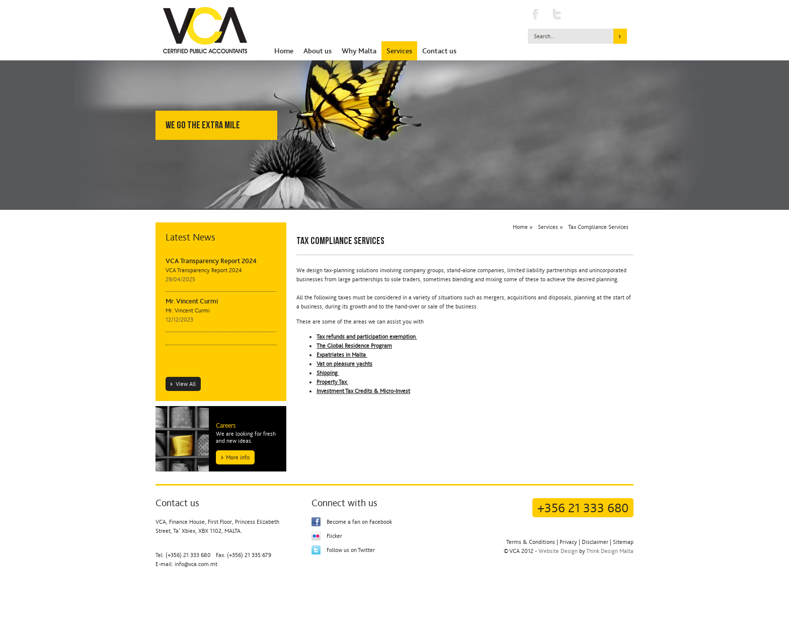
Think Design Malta (610, 550)
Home (283, 50)
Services (399, 50)
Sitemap (623, 541)
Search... (544, 36)
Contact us (439, 50)
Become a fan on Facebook (359, 521)
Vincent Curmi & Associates (205, 30)
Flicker (334, 535)
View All (186, 383)
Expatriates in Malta (342, 354)
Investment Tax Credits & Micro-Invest (363, 390)
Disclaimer (595, 541)
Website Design (558, 550)
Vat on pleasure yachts (344, 363)
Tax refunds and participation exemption (367, 336)
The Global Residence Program (354, 345)
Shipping (328, 372)
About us (317, 50)
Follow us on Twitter (351, 549)
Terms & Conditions (530, 541)
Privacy (568, 541)
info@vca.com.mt (196, 564)
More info (238, 457)
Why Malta (359, 50)
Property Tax (332, 381)
